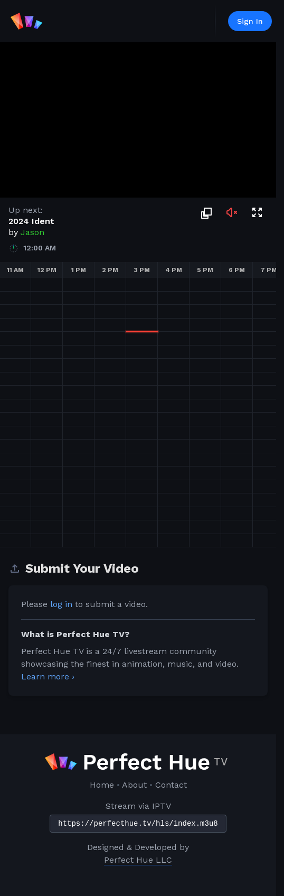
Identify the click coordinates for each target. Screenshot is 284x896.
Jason (32, 232)
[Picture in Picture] (206, 212)
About (134, 785)
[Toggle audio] (231, 212)
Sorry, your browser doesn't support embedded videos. (138, 120)
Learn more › (47, 676)
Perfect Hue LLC (138, 860)
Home (102, 785)
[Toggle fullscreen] (257, 212)
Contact (171, 785)
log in (61, 604)
